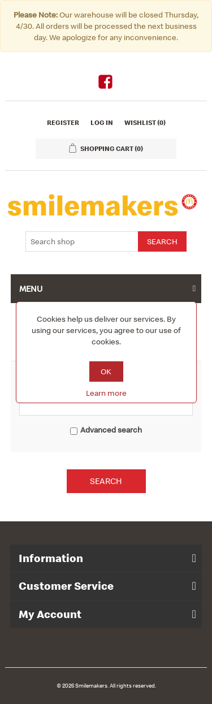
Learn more (106, 393)
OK (106, 371)
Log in (101, 122)
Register (63, 122)
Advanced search (111, 430)
